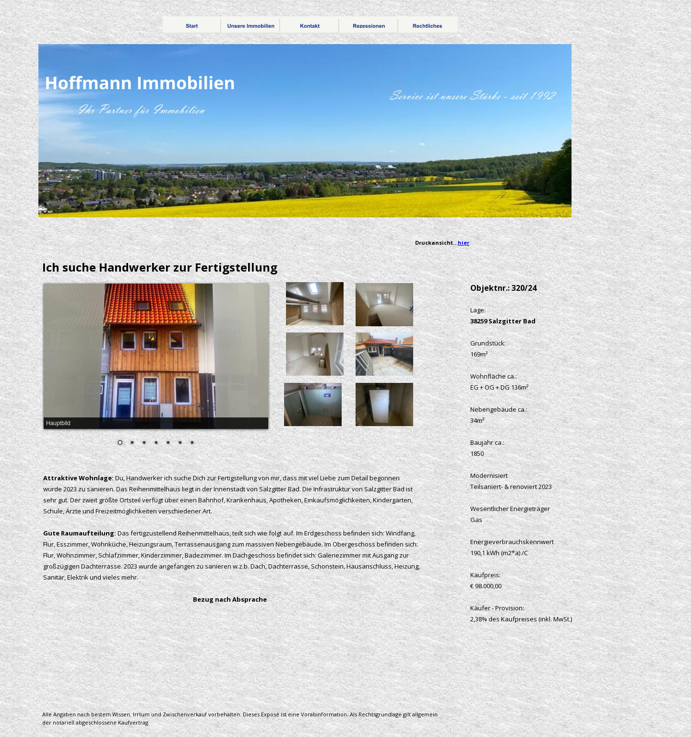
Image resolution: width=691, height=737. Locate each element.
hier (463, 242)
